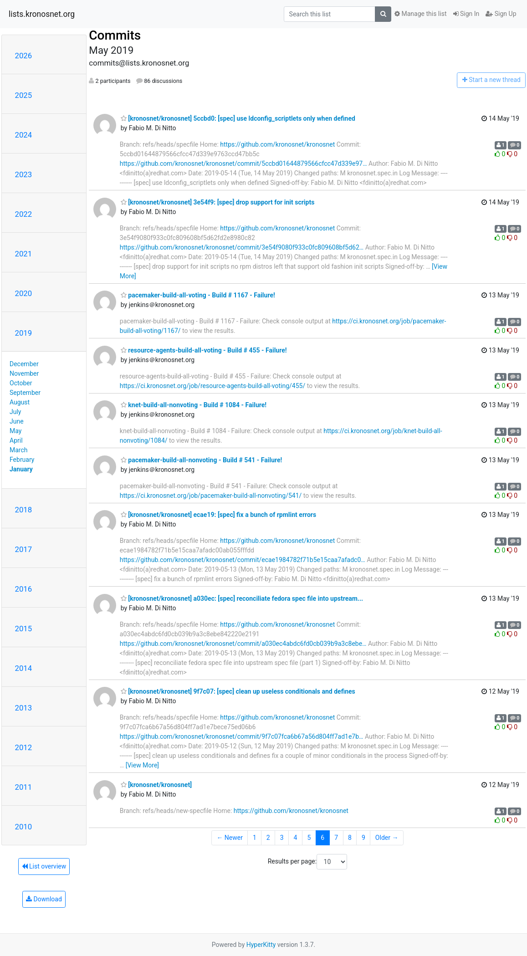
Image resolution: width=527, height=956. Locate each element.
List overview (44, 866)
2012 (23, 747)
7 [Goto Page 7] (336, 837)
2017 (23, 549)
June (17, 421)
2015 (23, 628)
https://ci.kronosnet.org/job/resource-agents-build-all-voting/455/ (212, 385)
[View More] (142, 765)
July (15, 411)
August (20, 402)
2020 (23, 293)
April (16, 440)
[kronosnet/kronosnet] (156, 784)
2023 (23, 174)
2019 (23, 332)
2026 (23, 55)
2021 (23, 253)
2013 (23, 707)
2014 (23, 668)
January (21, 469)
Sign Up (501, 13)
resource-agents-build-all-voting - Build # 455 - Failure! (204, 350)
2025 (23, 95)
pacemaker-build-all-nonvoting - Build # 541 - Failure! (201, 460)
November (24, 373)
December (24, 364)
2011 (23, 787)
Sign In (466, 13)
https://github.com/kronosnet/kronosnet (277, 144)
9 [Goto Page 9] (363, 837)
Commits (115, 35)
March (19, 450)
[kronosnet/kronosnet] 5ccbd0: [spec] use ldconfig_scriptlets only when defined (238, 118)
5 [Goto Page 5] (309, 837)
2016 (23, 588)
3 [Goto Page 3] (282, 837)
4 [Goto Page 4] (295, 837)
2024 (23, 134)
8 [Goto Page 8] (350, 837)
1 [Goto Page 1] (254, 837)
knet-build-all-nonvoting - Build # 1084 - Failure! (193, 405)
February (22, 459)
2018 (23, 509)
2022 (23, 214)
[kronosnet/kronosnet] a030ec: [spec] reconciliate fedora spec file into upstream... (242, 598)
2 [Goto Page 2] (268, 837)
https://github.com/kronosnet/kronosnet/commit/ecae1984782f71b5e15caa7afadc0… (242, 559)
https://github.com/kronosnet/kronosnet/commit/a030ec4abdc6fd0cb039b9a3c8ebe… (243, 643)
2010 (23, 826)
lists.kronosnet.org (42, 14)
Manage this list (420, 13)
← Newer (229, 837)
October (21, 383)
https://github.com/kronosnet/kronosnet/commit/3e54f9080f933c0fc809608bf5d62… (241, 247)
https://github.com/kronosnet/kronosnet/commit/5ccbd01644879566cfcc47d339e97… (243, 163)
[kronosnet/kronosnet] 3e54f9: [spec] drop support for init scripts (218, 202)
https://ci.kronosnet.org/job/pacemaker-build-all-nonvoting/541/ (211, 495)
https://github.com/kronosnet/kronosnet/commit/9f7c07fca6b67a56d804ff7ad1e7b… (241, 736)
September (25, 392)
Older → (387, 837)
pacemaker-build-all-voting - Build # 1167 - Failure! (198, 295)
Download (44, 899)
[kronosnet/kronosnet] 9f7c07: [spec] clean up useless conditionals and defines (238, 691)
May (15, 431)
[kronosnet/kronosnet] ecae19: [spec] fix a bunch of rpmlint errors (218, 514)
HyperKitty (261, 944)
